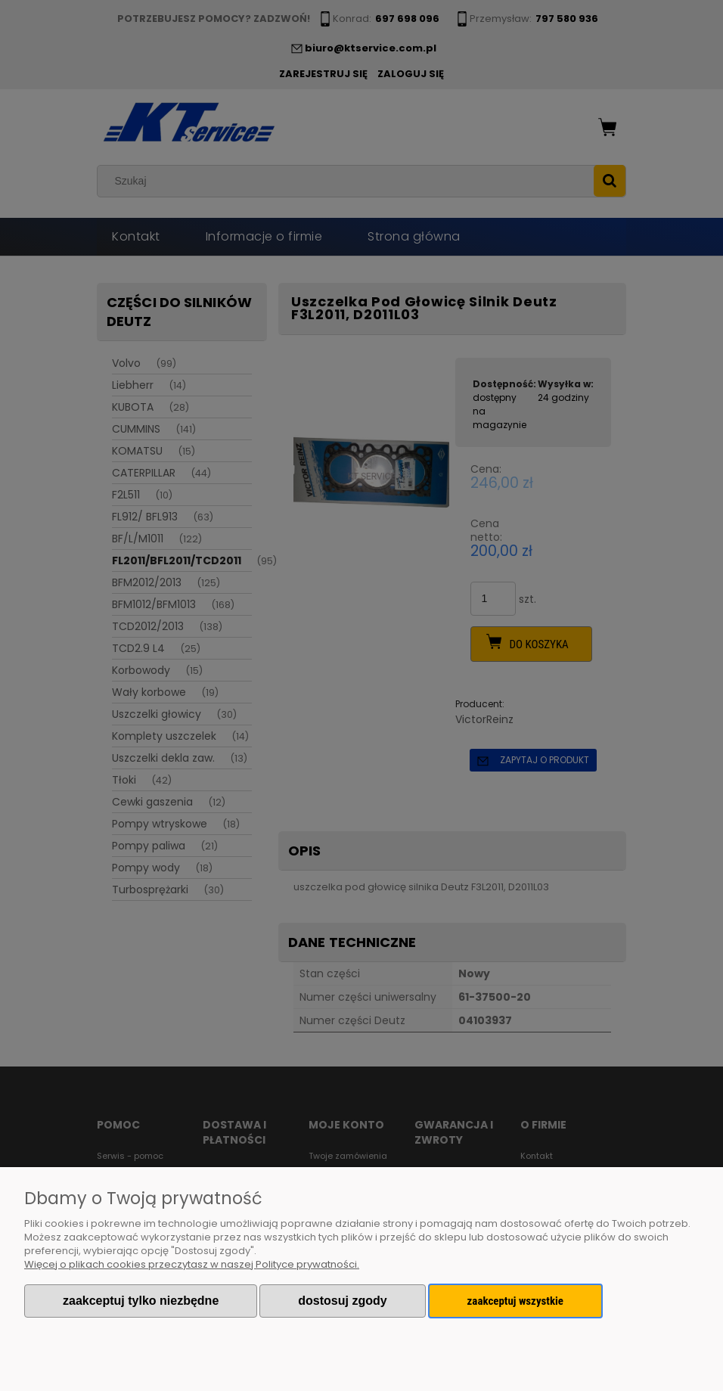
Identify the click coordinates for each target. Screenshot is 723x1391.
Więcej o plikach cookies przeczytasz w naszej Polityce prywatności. (191, 1264)
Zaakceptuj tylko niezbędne (141, 1300)
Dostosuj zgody (342, 1300)
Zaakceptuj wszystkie (515, 1301)
